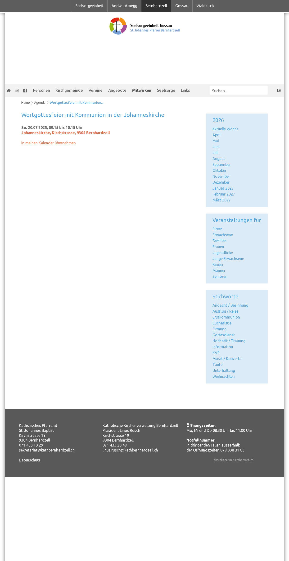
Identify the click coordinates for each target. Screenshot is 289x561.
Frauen (218, 247)
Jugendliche (222, 253)
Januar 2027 (223, 188)
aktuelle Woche (225, 129)
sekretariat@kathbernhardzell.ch (47, 450)
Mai (215, 141)
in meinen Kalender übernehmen (48, 143)
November (221, 176)
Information (222, 347)
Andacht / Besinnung (230, 305)
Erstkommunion (226, 317)
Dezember (221, 182)
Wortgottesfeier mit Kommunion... (76, 103)
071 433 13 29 (31, 445)
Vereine (96, 90)
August (218, 158)
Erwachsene (222, 235)
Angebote (117, 90)
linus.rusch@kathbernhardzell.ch (130, 450)
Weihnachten (223, 376)
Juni (216, 147)
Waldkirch (205, 6)
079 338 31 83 (232, 450)
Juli (215, 153)
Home (25, 103)
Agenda (39, 103)
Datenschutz (30, 460)
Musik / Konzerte (226, 358)
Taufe (217, 364)
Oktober (219, 170)
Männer (219, 270)
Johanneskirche (65, 133)
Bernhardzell (156, 6)
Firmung (219, 329)
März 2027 (221, 200)
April (216, 135)
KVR (216, 353)
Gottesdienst (223, 335)
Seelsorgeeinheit (89, 6)
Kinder (218, 264)
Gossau (181, 6)
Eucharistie (221, 323)
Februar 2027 (223, 194)
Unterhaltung (223, 370)
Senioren (219, 276)
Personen (41, 90)
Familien (219, 241)
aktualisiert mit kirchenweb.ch (233, 459)
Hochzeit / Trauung (228, 341)
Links (185, 90)
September (221, 164)
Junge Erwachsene (228, 258)
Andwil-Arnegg (124, 6)
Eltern (217, 229)
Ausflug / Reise (225, 311)
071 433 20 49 (115, 445)
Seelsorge (166, 90)
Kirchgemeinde (69, 90)
